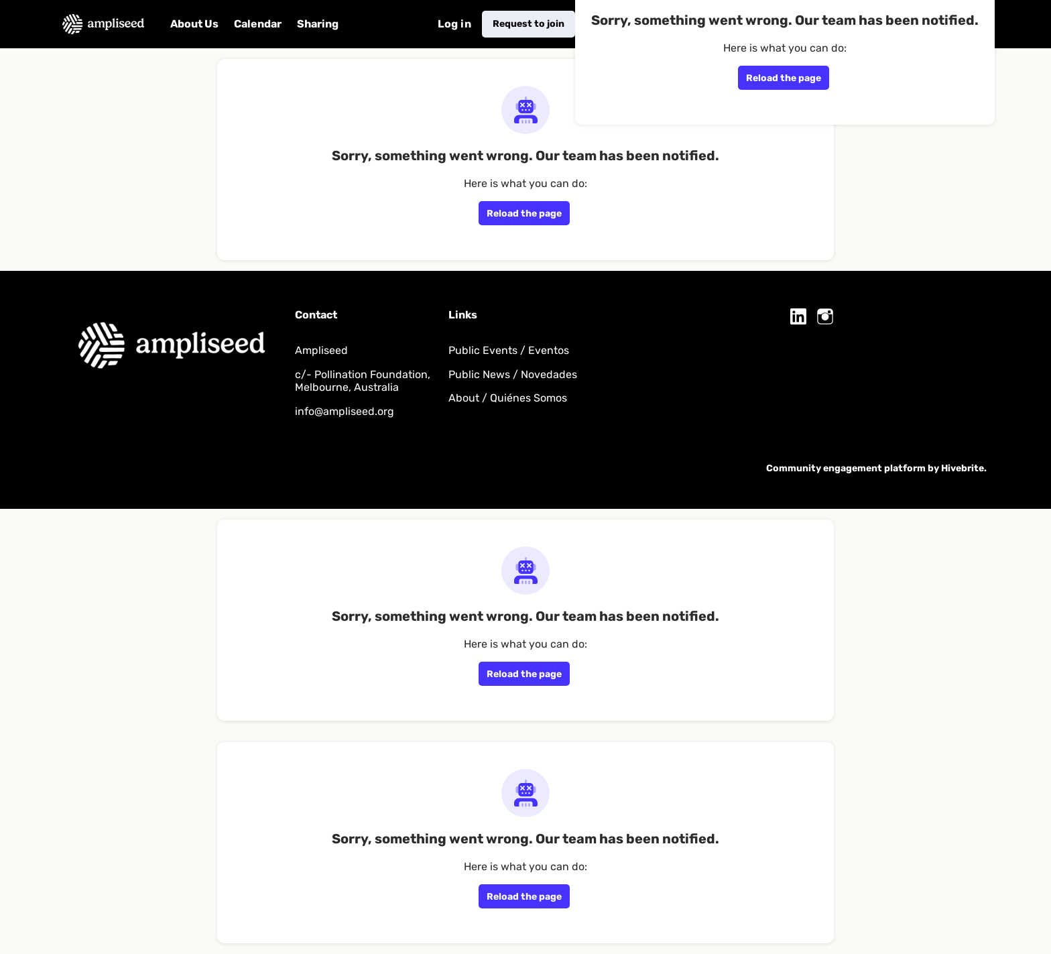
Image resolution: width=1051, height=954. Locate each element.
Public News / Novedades (512, 374)
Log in (454, 23)
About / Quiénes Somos (507, 398)
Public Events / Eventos (508, 350)
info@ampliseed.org (344, 411)
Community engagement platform (846, 468)
